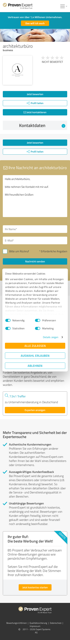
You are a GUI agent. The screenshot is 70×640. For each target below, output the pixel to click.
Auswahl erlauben (35, 355)
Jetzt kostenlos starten (35, 587)
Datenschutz (55, 623)
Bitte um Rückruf (19, 251)
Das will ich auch (35, 23)
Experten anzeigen (35, 410)
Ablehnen (35, 365)
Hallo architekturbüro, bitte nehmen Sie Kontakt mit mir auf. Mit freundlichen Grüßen (35, 196)
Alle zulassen (35, 345)
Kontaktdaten (42, 125)
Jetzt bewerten (35, 94)
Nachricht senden (35, 261)
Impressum (35, 626)
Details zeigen (50, 337)
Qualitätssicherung (38, 623)
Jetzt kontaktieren (35, 112)
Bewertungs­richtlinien (16, 623)
